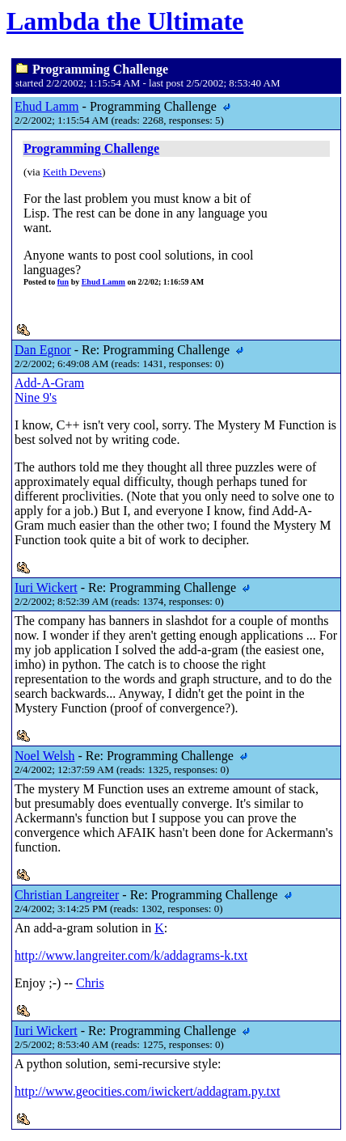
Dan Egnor (43, 350)
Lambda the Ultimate (124, 21)
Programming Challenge (91, 148)
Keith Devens (72, 172)
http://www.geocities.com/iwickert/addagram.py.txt (148, 1091)
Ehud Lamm (47, 106)
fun (63, 281)
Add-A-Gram (49, 383)
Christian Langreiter (67, 895)
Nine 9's (36, 397)
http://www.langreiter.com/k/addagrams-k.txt (131, 955)
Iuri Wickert (46, 587)
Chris (90, 983)
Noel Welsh (44, 756)
